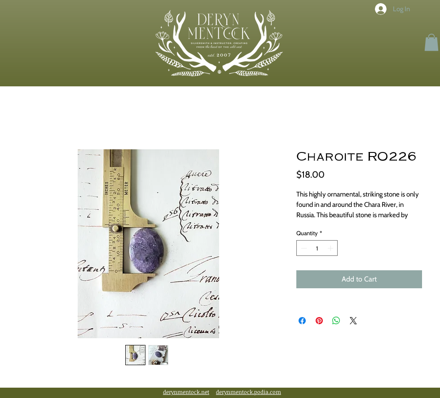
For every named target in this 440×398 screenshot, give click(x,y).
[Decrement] (303, 248)
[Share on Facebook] (302, 320)
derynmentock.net (186, 391)
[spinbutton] (317, 248)
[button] (431, 42)
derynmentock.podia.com (248, 391)
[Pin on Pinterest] (319, 320)
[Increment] (331, 248)
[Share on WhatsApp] (336, 320)
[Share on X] (353, 320)
